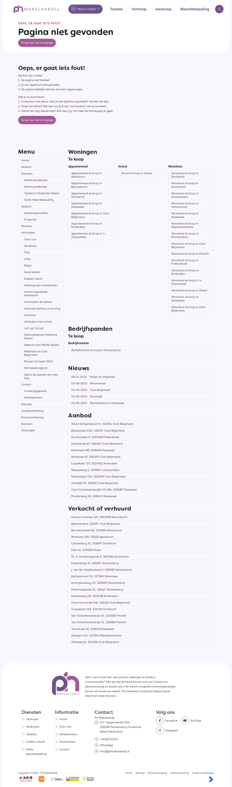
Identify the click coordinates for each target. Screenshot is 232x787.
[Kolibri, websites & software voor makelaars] (211, 779)
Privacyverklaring (32, 417)
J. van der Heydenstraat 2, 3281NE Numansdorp (101, 569)
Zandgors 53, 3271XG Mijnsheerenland (96, 635)
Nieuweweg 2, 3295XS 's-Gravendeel (95, 470)
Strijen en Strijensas (93, 377)
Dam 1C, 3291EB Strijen (86, 550)
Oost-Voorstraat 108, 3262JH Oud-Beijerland (100, 602)
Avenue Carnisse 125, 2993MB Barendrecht (99, 517)
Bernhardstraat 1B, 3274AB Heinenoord (96, 530)
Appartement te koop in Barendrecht (86, 184)
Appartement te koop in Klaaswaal (86, 205)
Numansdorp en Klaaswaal (97, 403)
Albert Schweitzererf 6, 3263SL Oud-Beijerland (102, 424)
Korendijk (86, 396)
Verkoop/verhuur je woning (42, 308)
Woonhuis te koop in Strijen (189, 290)
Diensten (27, 173)
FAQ (27, 252)
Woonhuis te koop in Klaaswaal (184, 215)
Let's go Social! (34, 328)
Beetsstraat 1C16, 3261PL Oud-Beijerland (98, 430)
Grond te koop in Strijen (136, 173)
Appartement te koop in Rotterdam (86, 225)
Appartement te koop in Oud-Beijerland (90, 215)
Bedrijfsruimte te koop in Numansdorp (96, 350)
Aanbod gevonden (36, 213)
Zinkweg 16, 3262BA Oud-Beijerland (95, 642)
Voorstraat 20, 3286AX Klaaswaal (92, 629)
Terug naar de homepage (37, 42)
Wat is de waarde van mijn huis (41, 376)
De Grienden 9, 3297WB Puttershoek (95, 437)
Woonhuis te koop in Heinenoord (184, 205)
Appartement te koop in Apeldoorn (86, 174)
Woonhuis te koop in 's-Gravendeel (186, 282)
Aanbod (26, 167)
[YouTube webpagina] (192, 720)
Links (27, 259)
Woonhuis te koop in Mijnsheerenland (184, 225)
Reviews (26, 226)
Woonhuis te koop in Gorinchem (184, 184)
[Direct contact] (85, 9)
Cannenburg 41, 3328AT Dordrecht (93, 543)
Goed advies (32, 272)
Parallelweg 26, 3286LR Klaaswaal (94, 496)
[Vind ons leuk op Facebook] (167, 720)
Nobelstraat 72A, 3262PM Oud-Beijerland (98, 476)
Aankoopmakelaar (36, 180)
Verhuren (30, 315)
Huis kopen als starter (38, 302)
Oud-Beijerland (90, 390)
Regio (28, 265)
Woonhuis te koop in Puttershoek (184, 261)
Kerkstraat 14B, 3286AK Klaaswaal (93, 450)
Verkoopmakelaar (35, 186)
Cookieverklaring (32, 410)
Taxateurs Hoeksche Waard (41, 193)
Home (25, 160)
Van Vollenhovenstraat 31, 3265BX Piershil (98, 622)
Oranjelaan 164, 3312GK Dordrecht (93, 609)
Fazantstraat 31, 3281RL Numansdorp (95, 563)
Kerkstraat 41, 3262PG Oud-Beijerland (95, 456)
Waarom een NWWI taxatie (41, 345)
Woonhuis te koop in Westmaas (184, 298)
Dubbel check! (33, 278)
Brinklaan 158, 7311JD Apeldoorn (92, 537)
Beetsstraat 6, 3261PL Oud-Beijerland (95, 523)
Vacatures (30, 246)
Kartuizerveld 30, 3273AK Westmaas (94, 576)
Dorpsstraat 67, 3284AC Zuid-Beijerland (97, 443)
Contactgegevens (35, 391)
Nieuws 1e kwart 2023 (38, 361)
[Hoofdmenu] (219, 9)
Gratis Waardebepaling (38, 199)
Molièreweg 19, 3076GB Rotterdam (94, 596)
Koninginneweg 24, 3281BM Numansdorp (98, 582)
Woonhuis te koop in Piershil (190, 253)
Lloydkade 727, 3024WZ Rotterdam (94, 463)
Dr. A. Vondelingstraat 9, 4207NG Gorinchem (100, 556)
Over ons (30, 239)
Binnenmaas (88, 383)
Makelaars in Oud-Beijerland (36, 353)
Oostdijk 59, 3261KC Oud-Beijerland (94, 483)
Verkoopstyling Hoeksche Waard (40, 336)
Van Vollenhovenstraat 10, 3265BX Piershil (98, 615)
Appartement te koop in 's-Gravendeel (88, 235)
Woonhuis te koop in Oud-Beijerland (188, 245)
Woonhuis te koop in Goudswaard (184, 195)
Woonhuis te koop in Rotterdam (184, 272)
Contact (26, 384)
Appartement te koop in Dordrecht (86, 195)
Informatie (28, 232)
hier (69, 111)
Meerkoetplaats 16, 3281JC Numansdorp (97, 589)
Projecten (30, 219)
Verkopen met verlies (38, 321)
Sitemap (26, 404)
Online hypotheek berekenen (35, 293)
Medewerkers (33, 397)
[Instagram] (167, 730)
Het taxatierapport (35, 368)
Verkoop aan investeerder (40, 285)
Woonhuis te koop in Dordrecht (184, 174)
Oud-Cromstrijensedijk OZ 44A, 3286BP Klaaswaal (104, 489)
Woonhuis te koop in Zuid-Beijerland (188, 308)
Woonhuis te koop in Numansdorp (184, 235)
